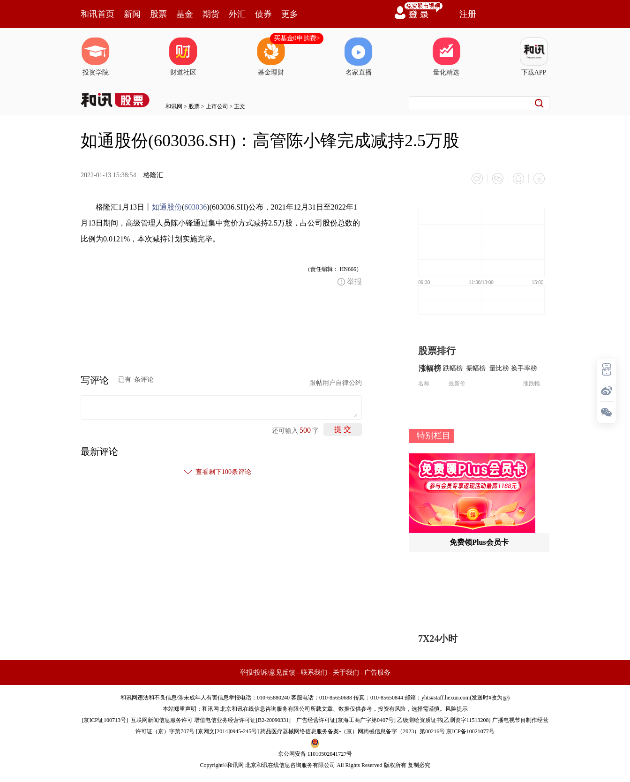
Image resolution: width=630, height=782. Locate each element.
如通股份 (167, 207)
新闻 (132, 14)
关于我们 (346, 672)
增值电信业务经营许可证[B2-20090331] (242, 720)
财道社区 (183, 57)
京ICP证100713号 (104, 720)
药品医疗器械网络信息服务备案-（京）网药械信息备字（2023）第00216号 (352, 731)
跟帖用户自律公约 (335, 382)
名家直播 (359, 57)
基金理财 (271, 57)
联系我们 (314, 672)
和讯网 (173, 106)
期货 (210, 14)
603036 (195, 207)
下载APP (534, 57)
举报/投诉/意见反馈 (268, 672)
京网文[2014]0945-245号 (227, 731)
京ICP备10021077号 (470, 731)
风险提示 (456, 709)
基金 (184, 14)
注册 (467, 14)
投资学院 (96, 57)
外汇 (237, 14)
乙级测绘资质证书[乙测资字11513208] (444, 720)
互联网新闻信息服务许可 (162, 720)
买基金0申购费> (297, 38)
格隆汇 (153, 175)
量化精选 (446, 57)
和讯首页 (97, 14)
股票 (158, 14)
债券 (263, 14)
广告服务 (377, 672)
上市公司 (217, 106)
